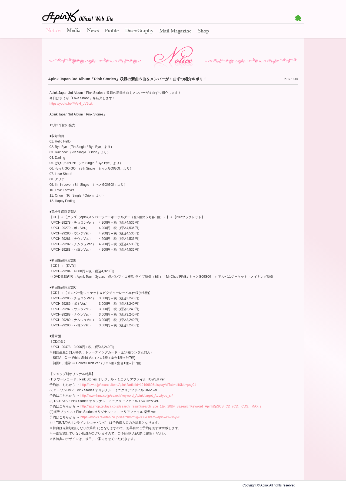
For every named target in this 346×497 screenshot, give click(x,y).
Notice (53, 31)
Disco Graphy (139, 31)
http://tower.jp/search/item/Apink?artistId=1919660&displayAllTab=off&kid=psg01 (138, 385)
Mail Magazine (175, 31)
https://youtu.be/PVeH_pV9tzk (70, 103)
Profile (112, 31)
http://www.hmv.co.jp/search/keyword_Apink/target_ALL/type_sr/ (127, 395)
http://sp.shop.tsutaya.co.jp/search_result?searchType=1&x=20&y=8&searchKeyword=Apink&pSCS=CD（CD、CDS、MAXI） (172, 406)
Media (73, 31)
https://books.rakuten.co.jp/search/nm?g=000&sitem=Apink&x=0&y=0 (130, 417)
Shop (203, 31)
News (92, 31)
